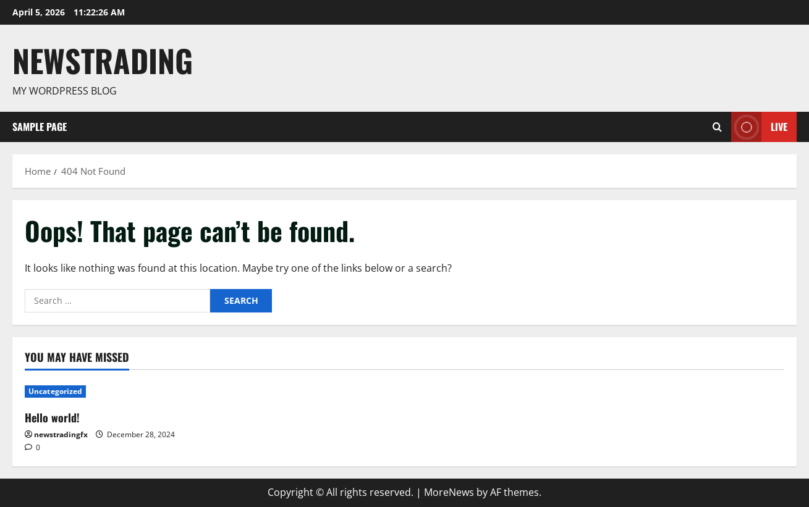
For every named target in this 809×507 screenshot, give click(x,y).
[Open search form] (717, 126)
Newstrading (102, 60)
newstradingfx (61, 434)
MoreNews (449, 492)
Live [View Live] (759, 127)
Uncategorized (55, 391)
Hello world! (52, 417)
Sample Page (39, 126)
